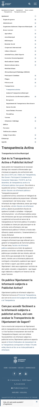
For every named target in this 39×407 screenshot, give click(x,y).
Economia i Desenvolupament (14, 58)
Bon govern (10, 100)
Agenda (4, 142)
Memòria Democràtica (12, 65)
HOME (5, 367)
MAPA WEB (15, 392)
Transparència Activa (13, 89)
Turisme (7, 117)
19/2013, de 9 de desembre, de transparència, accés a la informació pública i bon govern (16, 182)
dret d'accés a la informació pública (16, 190)
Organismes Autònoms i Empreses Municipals (17, 26)
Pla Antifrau (10, 114)
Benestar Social (10, 44)
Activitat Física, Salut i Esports (14, 54)
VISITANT (21, 367)
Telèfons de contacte (10, 131)
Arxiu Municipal (10, 37)
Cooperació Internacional (13, 47)
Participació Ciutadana (12, 75)
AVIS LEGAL (23, 392)
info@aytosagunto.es (19, 388)
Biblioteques (9, 40)
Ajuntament (5, 16)
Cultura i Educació (10, 51)
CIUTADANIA (13, 367)
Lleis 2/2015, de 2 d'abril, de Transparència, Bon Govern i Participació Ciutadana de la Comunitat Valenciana (19, 177)
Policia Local (9, 82)
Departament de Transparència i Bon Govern (20, 103)
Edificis (5, 124)
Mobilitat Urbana (10, 68)
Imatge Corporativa (9, 135)
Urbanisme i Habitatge (12, 121)
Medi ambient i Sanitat (12, 61)
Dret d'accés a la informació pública (17, 96)
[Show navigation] (35, 4)
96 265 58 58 (19, 384)
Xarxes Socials (11, 107)
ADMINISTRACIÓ (30, 367)
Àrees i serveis (8, 30)
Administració (7, 23)
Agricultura (8, 33)
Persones (6, 128)
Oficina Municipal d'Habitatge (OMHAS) (17, 72)
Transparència (9, 86)
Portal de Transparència (27, 295)
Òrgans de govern (9, 19)
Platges (7, 79)
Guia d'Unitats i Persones (14, 110)
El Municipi (5, 138)
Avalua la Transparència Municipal (17, 93)
